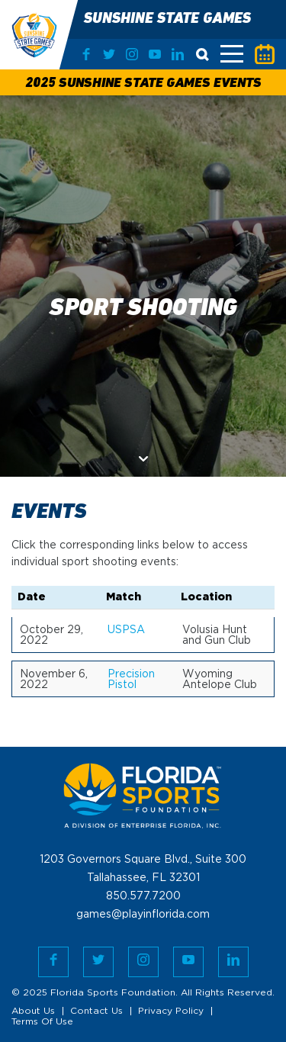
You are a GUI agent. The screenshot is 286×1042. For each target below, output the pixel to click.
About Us (33, 1011)
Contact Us (96, 1011)
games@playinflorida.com (143, 914)
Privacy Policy (171, 1011)
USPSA (126, 630)
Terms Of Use (42, 1022)
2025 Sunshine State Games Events (143, 83)
